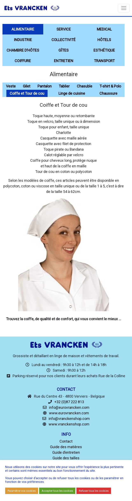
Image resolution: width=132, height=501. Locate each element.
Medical (104, 29)
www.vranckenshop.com (69, 424)
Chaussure (108, 93)
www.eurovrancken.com (69, 413)
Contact (66, 441)
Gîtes (63, 50)
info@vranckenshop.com (69, 418)
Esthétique (104, 50)
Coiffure (23, 61)
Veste (11, 86)
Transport (104, 61)
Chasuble (84, 86)
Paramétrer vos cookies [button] (22, 490)
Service (63, 29)
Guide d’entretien (66, 452)
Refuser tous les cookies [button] (94, 490)
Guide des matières (66, 447)
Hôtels (104, 40)
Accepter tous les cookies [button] (57, 490)
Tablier (64, 86)
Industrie (23, 40)
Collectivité (63, 40)
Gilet (26, 86)
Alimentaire (23, 29)
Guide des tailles (66, 458)
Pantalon (44, 86)
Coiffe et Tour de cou (27, 93)
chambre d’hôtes (23, 50)
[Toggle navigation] (124, 8)
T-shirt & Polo (110, 86)
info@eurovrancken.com (69, 407)
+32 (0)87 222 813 (69, 402)
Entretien (63, 61)
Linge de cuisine (71, 93)
